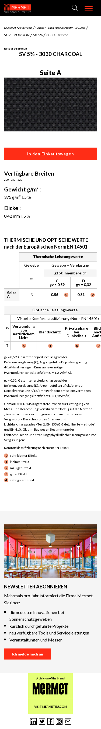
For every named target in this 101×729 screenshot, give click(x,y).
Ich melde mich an (27, 654)
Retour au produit (15, 48)
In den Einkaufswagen (50, 153)
